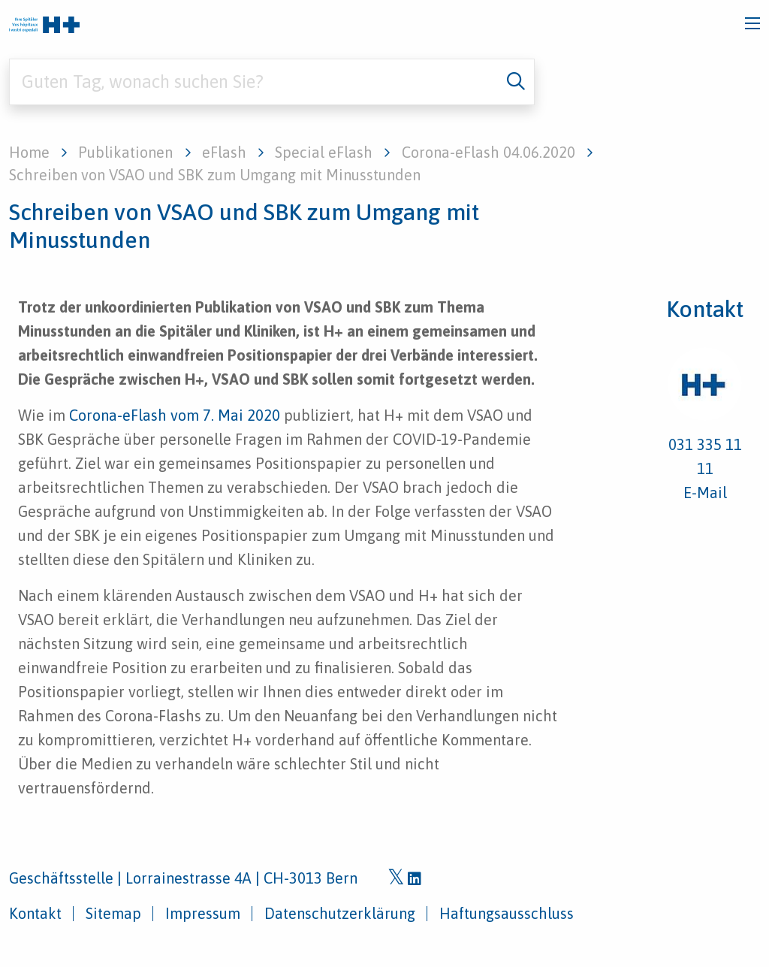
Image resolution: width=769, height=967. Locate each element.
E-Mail (705, 492)
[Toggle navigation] (752, 23)
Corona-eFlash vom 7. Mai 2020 (174, 415)
